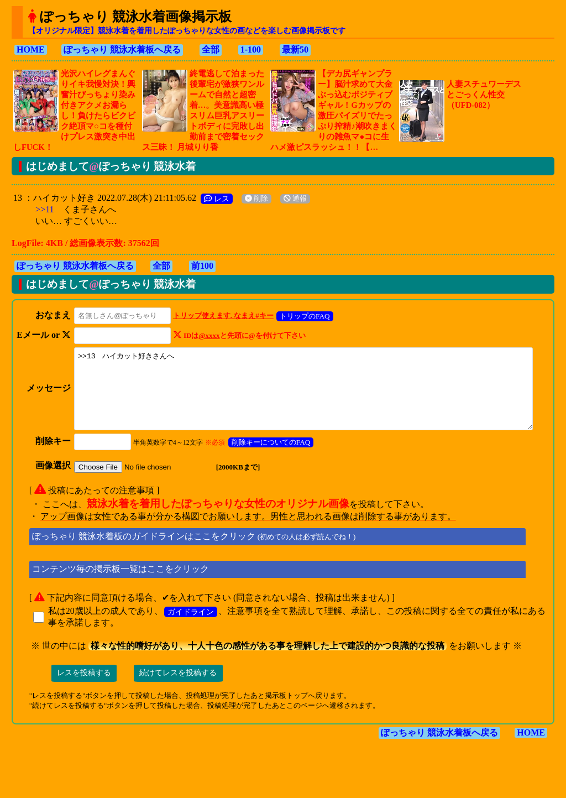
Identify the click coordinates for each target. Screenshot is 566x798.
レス (216, 198)
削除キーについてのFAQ (268, 457)
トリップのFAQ (302, 316)
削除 (256, 198)
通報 (295, 198)
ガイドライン (190, 626)
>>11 (44, 209)
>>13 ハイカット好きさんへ (312, 396)
